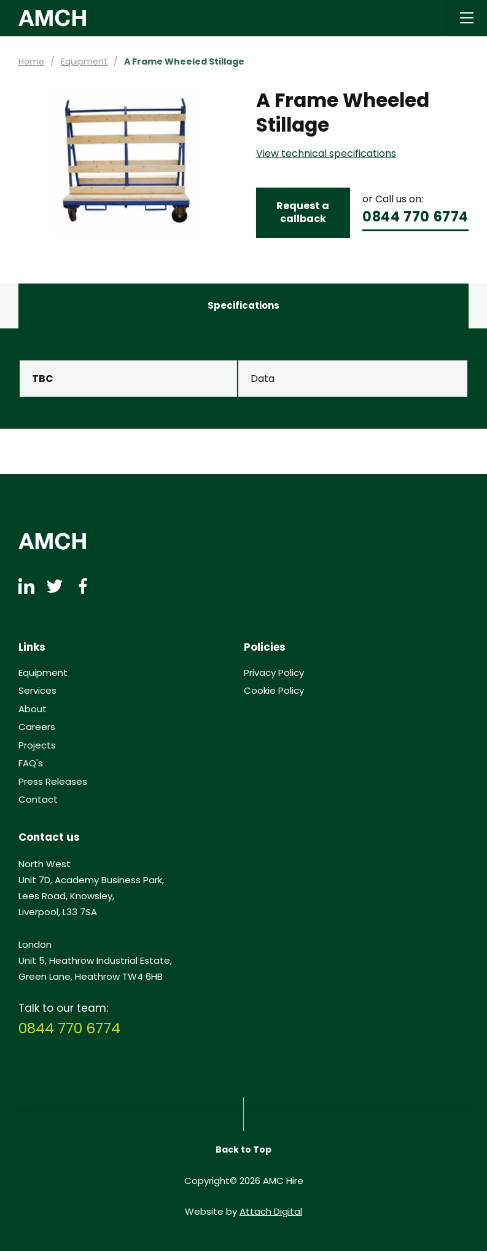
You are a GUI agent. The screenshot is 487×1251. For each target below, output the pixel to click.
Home (31, 61)
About (32, 709)
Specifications (243, 305)
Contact (38, 799)
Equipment (84, 61)
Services (37, 691)
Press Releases (52, 782)
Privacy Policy (274, 673)
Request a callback (302, 212)
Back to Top (243, 1149)
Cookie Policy (274, 691)
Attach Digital (271, 1211)
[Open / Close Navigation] (466, 18)
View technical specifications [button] (326, 154)
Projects (37, 745)
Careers (36, 727)
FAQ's (30, 763)
